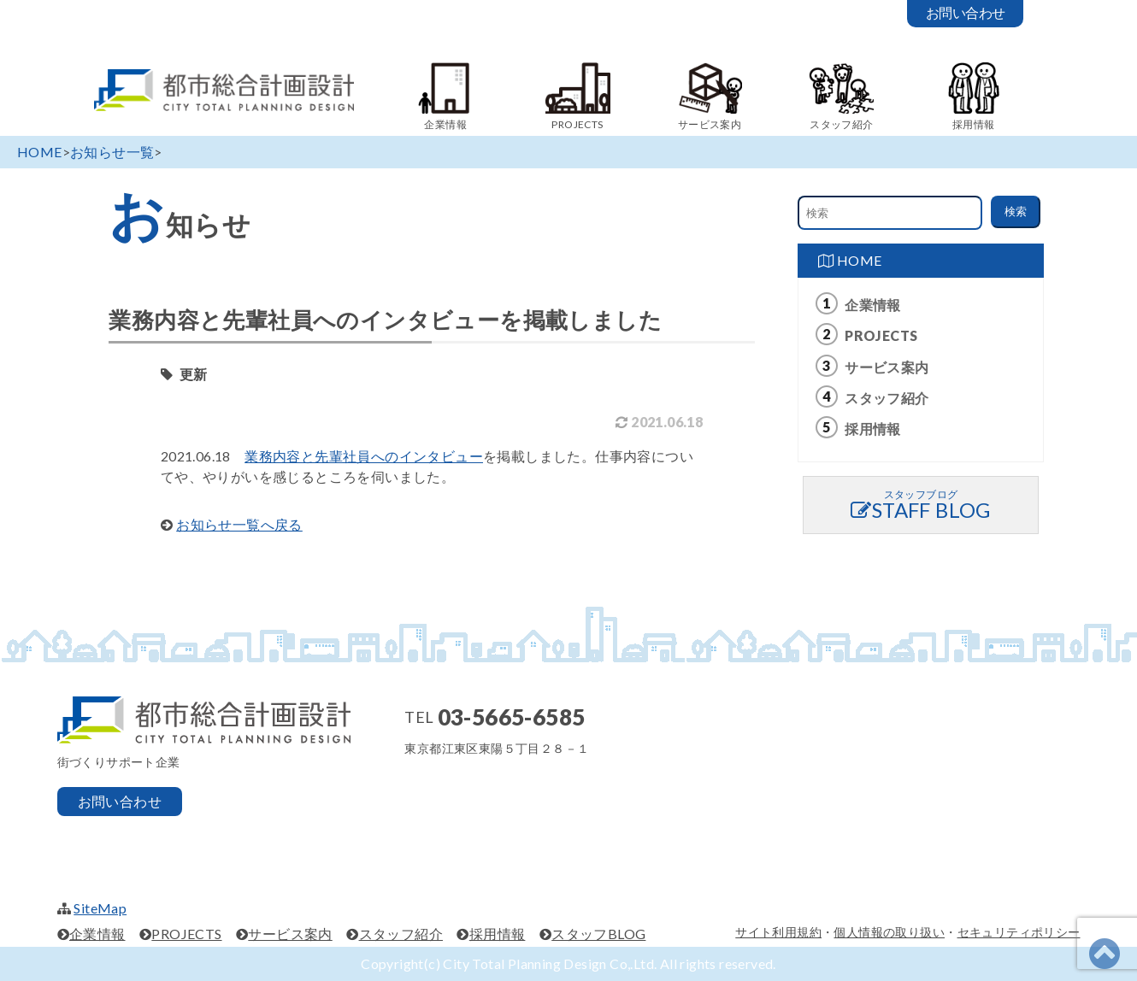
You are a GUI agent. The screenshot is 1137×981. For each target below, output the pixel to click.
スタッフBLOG (598, 933)
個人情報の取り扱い (889, 932)
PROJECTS (881, 335)
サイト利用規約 (778, 932)
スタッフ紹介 (886, 398)
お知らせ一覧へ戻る (239, 524)
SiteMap (100, 908)
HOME (849, 260)
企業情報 (873, 305)
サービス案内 (886, 367)
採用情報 (873, 428)
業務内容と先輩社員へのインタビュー (363, 456)
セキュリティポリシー (1019, 932)
